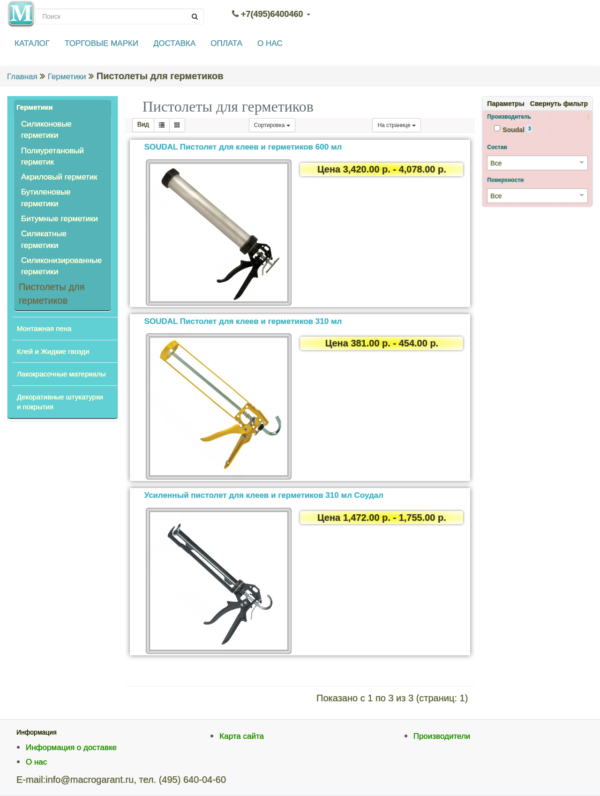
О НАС (269, 43)
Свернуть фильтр (559, 103)
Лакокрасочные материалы (61, 374)
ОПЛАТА (226, 43)
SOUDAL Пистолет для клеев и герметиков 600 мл (243, 147)
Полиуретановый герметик (52, 156)
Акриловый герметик (59, 177)
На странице (396, 125)
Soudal (513, 129)
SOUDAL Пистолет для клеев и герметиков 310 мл (243, 321)
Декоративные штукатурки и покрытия (60, 402)
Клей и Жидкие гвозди (53, 351)
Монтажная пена (44, 328)
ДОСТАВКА (174, 43)
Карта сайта (241, 736)
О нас (36, 762)
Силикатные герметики (44, 239)
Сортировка (272, 125)
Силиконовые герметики (46, 130)
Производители (442, 736)
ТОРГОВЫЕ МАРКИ (101, 43)
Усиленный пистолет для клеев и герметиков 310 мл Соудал (263, 495)
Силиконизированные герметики (61, 266)
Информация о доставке (71, 747)
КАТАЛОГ (32, 43)
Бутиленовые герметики (46, 198)
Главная (22, 76)
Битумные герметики (59, 218)
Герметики (67, 76)
